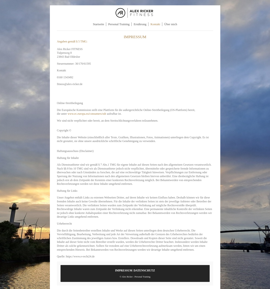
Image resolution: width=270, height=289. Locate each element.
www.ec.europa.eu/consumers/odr (87, 113)
